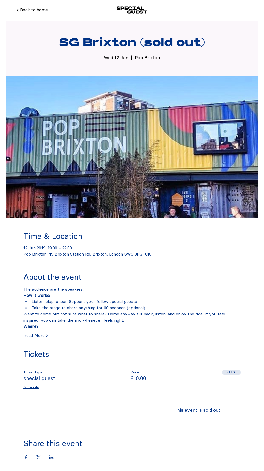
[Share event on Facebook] (25, 457)
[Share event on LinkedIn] (51, 457)
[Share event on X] (38, 457)
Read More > (35, 335)
